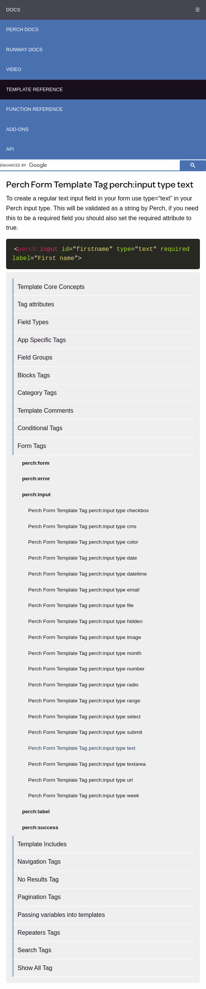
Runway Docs (24, 49)
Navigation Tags (39, 861)
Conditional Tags (40, 428)
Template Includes (42, 844)
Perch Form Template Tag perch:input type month (84, 653)
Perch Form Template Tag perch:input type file (81, 605)
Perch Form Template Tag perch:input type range (84, 700)
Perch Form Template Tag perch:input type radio (83, 685)
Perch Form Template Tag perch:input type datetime (87, 574)
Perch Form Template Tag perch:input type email (83, 590)
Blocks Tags (34, 375)
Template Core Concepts (51, 287)
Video (13, 69)
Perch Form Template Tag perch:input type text (81, 748)
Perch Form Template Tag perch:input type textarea (87, 764)
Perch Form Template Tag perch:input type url (80, 780)
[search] (86, 165)
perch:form (36, 463)
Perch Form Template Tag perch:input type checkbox (88, 510)
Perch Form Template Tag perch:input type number (86, 669)
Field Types (33, 322)
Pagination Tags (39, 897)
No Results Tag (38, 879)
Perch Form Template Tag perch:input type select (84, 716)
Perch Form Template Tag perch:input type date (82, 558)
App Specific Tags (42, 340)
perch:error (36, 478)
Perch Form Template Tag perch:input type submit (85, 732)
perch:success (40, 827)
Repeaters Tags (39, 932)
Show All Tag (35, 968)
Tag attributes (36, 304)
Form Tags (32, 446)
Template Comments (45, 410)
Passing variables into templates (61, 915)
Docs (13, 10)
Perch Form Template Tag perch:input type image (84, 637)
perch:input (36, 494)
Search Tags (34, 950)
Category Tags (37, 393)
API (10, 149)
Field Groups (35, 357)
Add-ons (17, 129)
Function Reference (34, 109)
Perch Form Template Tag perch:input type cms (82, 526)
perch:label (36, 811)
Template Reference (34, 89)
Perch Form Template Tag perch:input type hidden (85, 621)
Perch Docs (22, 29)
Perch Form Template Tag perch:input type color (83, 542)
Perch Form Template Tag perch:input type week (83, 795)
